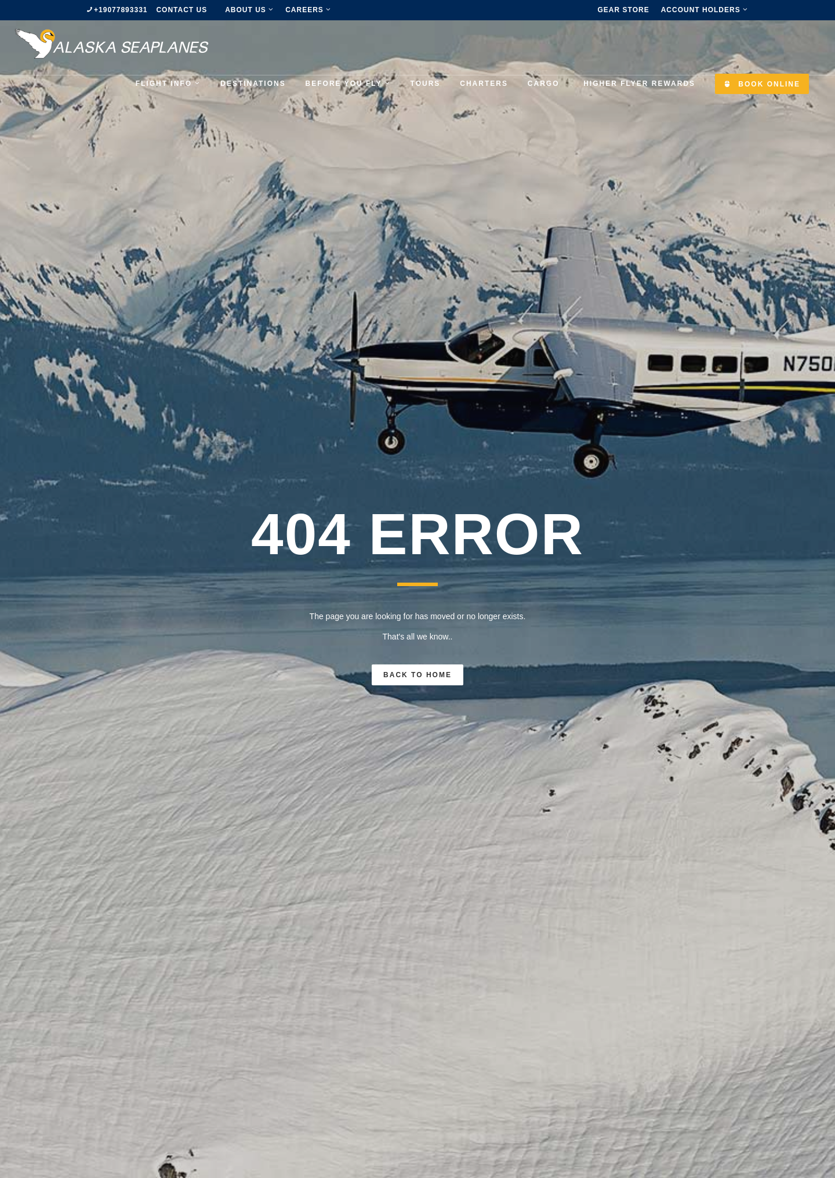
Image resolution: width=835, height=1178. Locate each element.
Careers (308, 10)
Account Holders (704, 10)
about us (249, 10)
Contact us (181, 10)
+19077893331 (120, 10)
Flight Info (168, 84)
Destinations (252, 84)
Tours (426, 84)
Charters (484, 84)
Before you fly (348, 84)
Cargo (544, 84)
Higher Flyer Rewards (639, 84)
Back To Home (417, 675)
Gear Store (623, 10)
